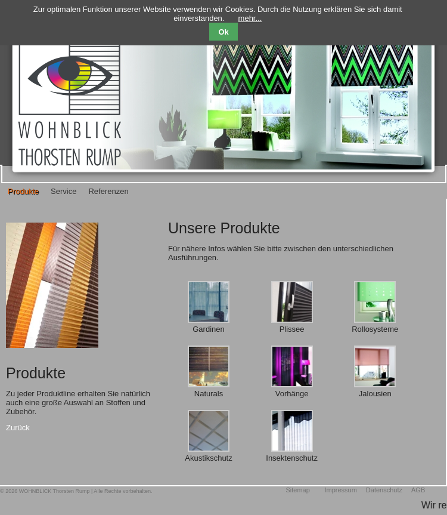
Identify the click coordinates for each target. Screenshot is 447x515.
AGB (418, 490)
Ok (223, 31)
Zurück (18, 427)
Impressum (340, 490)
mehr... (250, 18)
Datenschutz (384, 490)
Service (63, 191)
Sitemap (297, 490)
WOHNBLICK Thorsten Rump (54, 491)
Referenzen (108, 191)
